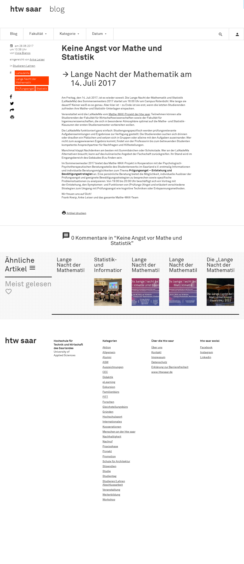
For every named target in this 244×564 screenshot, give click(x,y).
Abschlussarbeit (113, 485)
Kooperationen (112, 426)
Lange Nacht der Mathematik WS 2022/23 (184, 270)
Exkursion (109, 387)
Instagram (206, 352)
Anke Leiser (37, 59)
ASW (105, 362)
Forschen (108, 402)
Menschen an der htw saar (119, 431)
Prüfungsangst (25, 88)
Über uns (156, 347)
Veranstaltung (111, 489)
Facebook (206, 347)
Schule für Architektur (116, 461)
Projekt (107, 451)
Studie (107, 471)
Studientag (109, 476)
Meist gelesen (28, 288)
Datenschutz (159, 362)
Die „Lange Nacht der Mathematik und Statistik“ (221, 270)
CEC (105, 372)
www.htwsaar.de (162, 372)
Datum (97, 34)
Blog (13, 34)
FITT (105, 397)
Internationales (112, 421)
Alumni (107, 357)
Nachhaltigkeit (112, 436)
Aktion (107, 347)
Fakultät (36, 34)
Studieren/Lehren (24, 66)
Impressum (158, 357)
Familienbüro (111, 392)
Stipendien (109, 466)
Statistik (41, 88)
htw (37, 9)
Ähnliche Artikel (20, 265)
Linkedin (205, 357)
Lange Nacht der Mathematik (26, 81)
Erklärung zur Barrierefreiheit (169, 367)
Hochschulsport (112, 416)
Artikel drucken (74, 213)
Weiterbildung (111, 494)
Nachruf (108, 441)
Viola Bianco (22, 53)
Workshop (109, 499)
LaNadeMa (23, 73)
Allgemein (109, 352)
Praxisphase (110, 446)
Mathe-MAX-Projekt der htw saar (129, 114)
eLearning (109, 382)
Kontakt (156, 352)
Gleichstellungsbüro (115, 407)
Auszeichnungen (113, 367)
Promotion (109, 456)
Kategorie (68, 34)
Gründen (108, 412)
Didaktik (108, 377)
